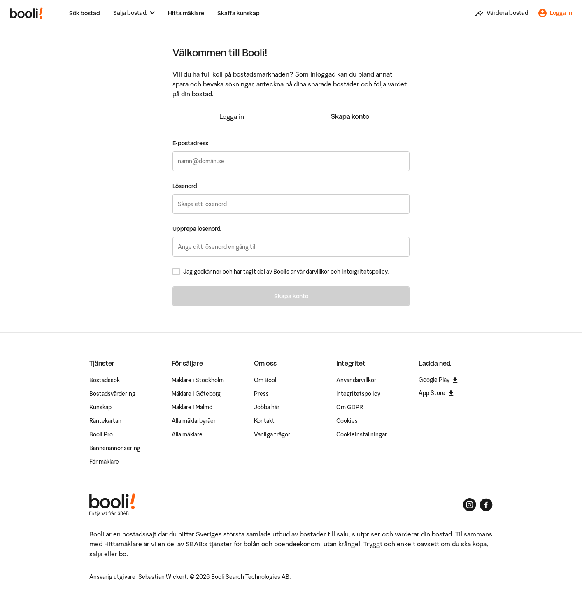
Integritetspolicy (358, 393)
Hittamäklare (123, 544)
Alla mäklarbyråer (194, 421)
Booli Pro (101, 434)
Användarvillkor (356, 380)
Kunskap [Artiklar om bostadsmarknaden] (100, 407)
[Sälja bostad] (134, 13)
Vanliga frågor (272, 434)
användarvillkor (310, 271)
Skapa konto (350, 116)
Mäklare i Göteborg (196, 393)
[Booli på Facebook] (486, 504)
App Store (436, 393)
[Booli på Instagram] (469, 504)
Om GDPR (349, 407)
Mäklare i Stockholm (198, 380)
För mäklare (104, 461)
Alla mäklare (187, 434)
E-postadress (190, 143)
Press (261, 393)
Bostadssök (104, 380)
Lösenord (184, 186)
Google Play (438, 379)
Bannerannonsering (114, 448)
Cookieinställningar (361, 434)
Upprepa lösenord (196, 228)
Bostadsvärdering (112, 393)
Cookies (347, 421)
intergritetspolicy (364, 271)
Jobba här (266, 407)
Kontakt (264, 421)
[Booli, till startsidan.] (26, 13)
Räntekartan (105, 421)
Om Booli (266, 380)
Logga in (231, 116)
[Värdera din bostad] (501, 13)
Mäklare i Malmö (192, 407)
